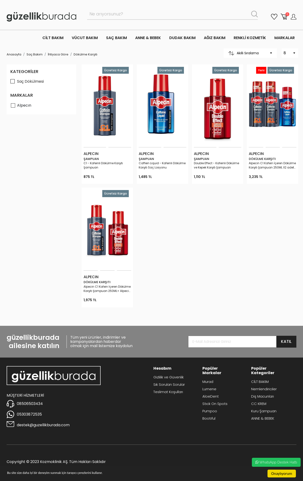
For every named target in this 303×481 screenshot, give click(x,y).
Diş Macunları (262, 396)
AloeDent (210, 396)
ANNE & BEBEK (148, 38)
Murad (207, 381)
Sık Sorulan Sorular (169, 384)
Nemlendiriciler (264, 388)
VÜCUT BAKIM (85, 38)
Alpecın (24, 105)
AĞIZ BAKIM (214, 38)
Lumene (209, 388)
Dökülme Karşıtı (85, 54)
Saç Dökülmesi (30, 81)
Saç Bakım (35, 54)
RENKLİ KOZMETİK (250, 38)
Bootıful (208, 418)
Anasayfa (14, 54)
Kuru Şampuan (263, 410)
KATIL (286, 341)
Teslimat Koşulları (168, 391)
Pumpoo (209, 410)
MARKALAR (284, 38)
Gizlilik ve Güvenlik (168, 377)
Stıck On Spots (214, 403)
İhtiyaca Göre (58, 54)
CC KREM (258, 403)
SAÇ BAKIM (116, 38)
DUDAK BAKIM (182, 38)
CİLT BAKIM (52, 38)
